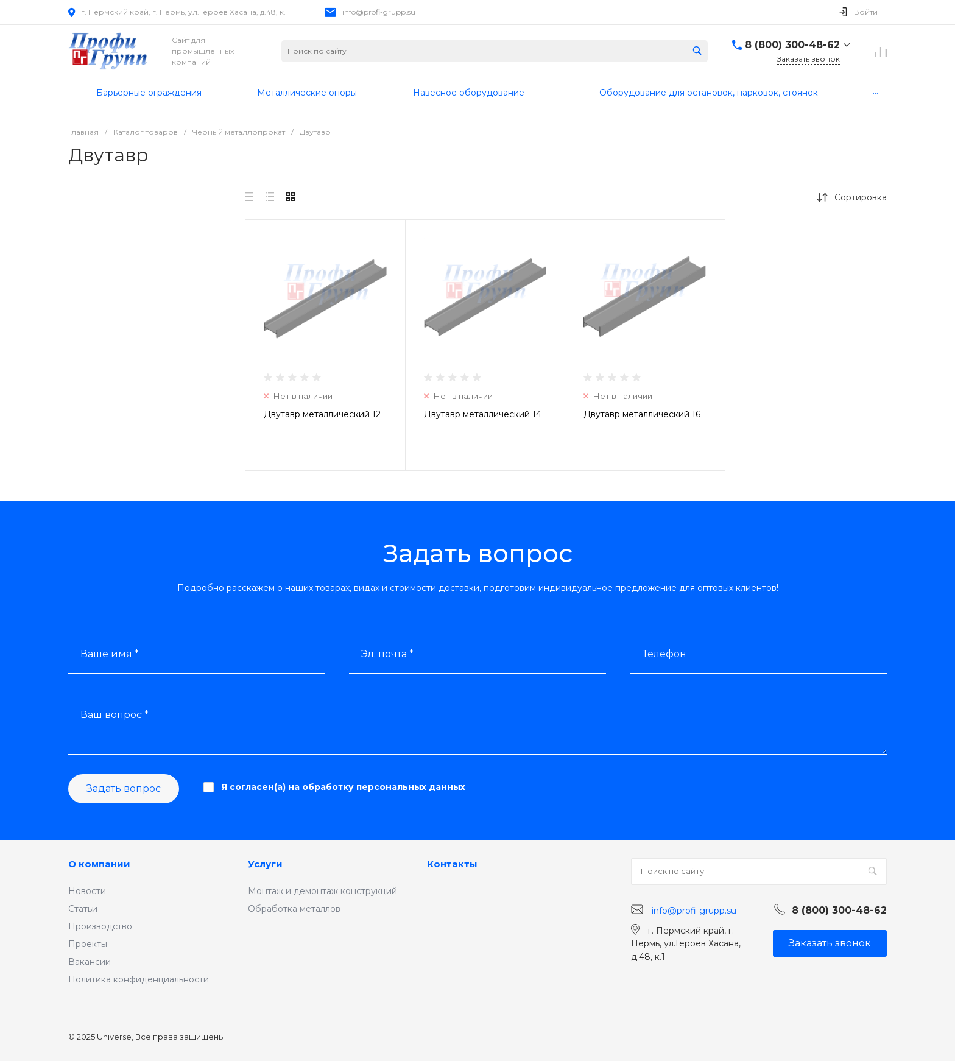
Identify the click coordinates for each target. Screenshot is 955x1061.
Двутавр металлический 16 (641, 414)
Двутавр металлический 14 (482, 414)
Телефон (664, 654)
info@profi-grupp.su (378, 11)
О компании (99, 864)
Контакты (452, 864)
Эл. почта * (387, 654)
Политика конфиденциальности (138, 979)
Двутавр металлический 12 (322, 414)
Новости (87, 891)
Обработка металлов (294, 908)
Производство (100, 926)
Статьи (82, 908)
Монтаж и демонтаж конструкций (322, 891)
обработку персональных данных (383, 786)
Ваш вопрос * (114, 715)
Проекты (87, 944)
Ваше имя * (109, 654)
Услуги (265, 864)
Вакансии (89, 961)
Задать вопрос (123, 788)
